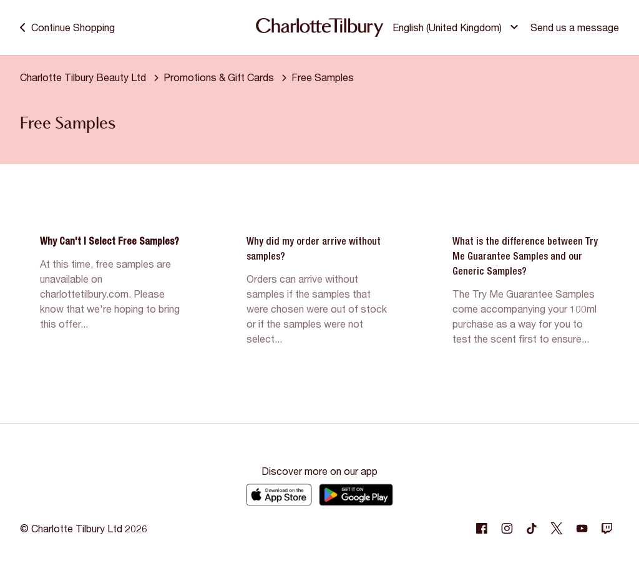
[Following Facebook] (481, 528)
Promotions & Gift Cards (218, 77)
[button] (457, 27)
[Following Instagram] (506, 528)
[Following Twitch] (606, 528)
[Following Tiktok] (531, 528)
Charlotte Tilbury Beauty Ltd (83, 77)
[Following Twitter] (556, 528)
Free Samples (322, 77)
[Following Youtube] (581, 528)
